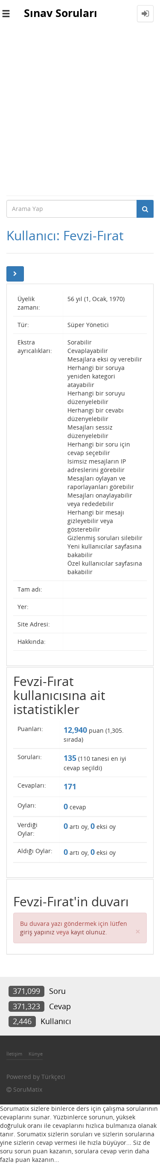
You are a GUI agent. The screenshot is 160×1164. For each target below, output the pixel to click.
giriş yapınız (37, 932)
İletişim (14, 1053)
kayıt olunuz (88, 932)
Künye (36, 1053)
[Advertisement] (80, 111)
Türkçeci (53, 1077)
